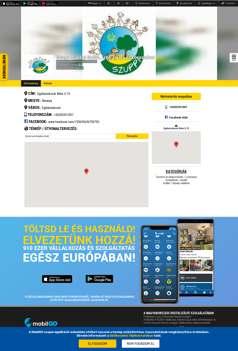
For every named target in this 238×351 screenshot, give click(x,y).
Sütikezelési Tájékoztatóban (131, 335)
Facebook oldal (176, 117)
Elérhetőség (31, 83)
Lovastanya (91, 61)
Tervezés (132, 136)
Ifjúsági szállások (74, 68)
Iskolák (74, 64)
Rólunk (48, 83)
